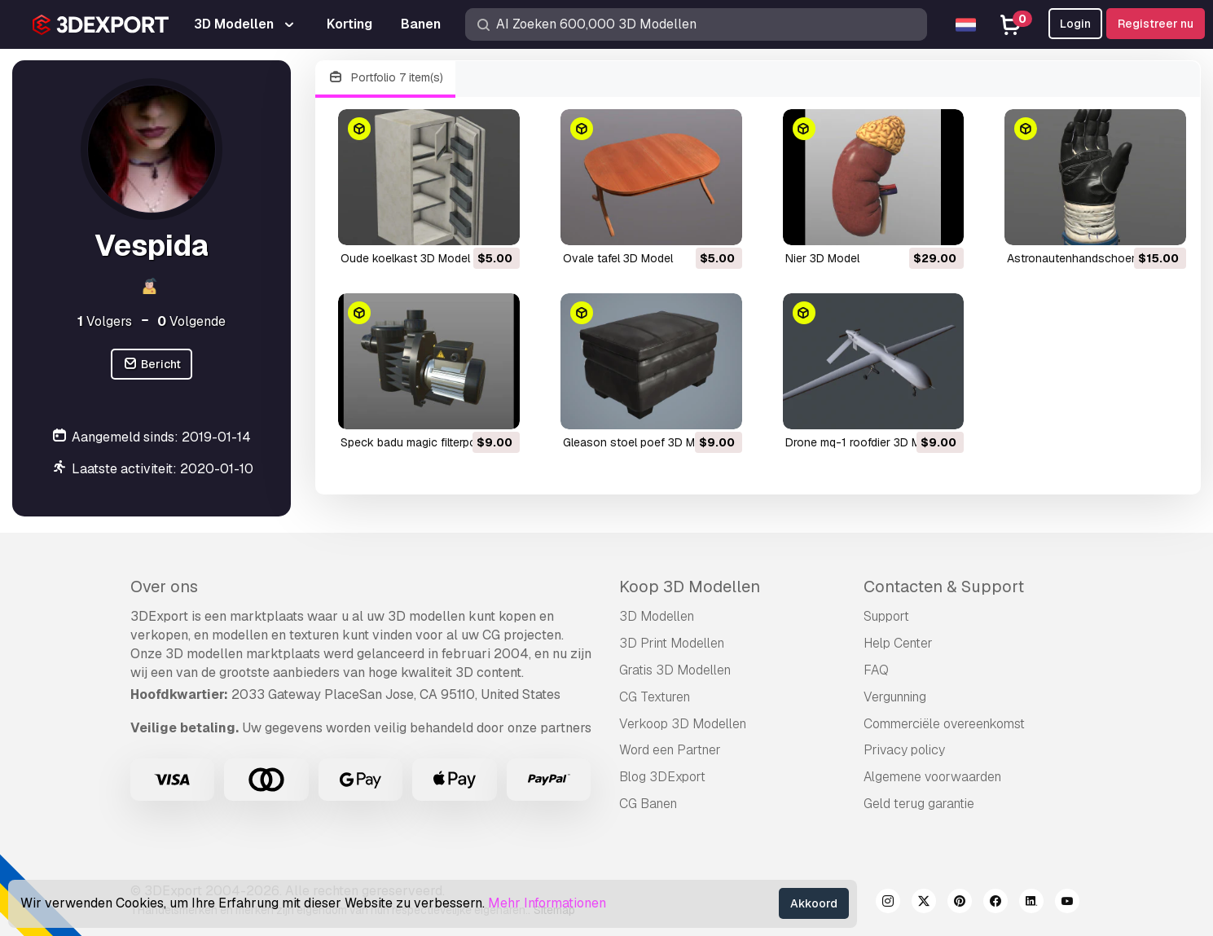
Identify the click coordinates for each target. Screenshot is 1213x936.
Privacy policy (904, 749)
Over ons (164, 586)
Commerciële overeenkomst (944, 723)
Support (886, 616)
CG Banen (648, 803)
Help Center (898, 643)
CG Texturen (654, 696)
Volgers (104, 321)
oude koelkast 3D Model (405, 258)
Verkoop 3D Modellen (682, 723)
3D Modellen (656, 616)
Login (1075, 23)
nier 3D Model (822, 258)
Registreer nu (1155, 23)
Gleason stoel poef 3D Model (640, 442)
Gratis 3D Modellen (675, 670)
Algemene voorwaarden (932, 776)
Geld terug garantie (919, 803)
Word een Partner (670, 749)
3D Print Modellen (671, 643)
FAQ (876, 670)
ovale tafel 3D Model (618, 258)
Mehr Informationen (547, 903)
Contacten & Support (944, 586)
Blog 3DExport (662, 776)
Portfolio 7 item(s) (385, 78)
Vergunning (895, 696)
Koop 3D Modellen (689, 586)
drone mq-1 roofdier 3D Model (864, 442)
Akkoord (813, 903)
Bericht (151, 364)
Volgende (191, 321)
